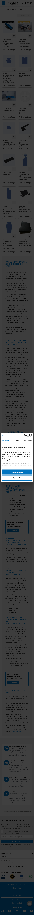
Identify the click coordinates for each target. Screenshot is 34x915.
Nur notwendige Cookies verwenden (17, 478)
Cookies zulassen (17, 472)
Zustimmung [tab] (6, 440)
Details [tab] (16, 440)
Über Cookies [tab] (27, 440)
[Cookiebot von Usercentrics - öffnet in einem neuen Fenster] (24, 435)
